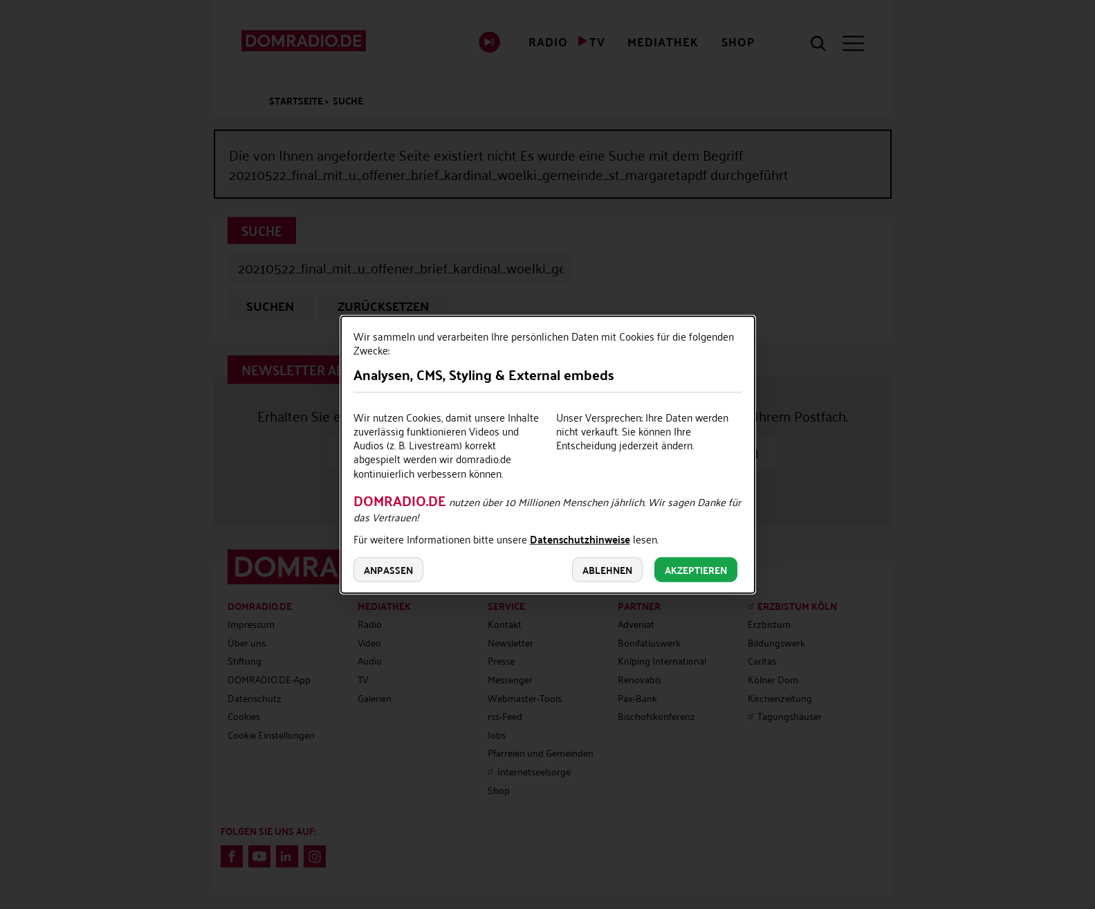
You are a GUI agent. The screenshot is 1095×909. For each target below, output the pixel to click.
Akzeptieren (696, 570)
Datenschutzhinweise (580, 540)
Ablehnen (607, 570)
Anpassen (388, 570)
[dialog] (547, 454)
